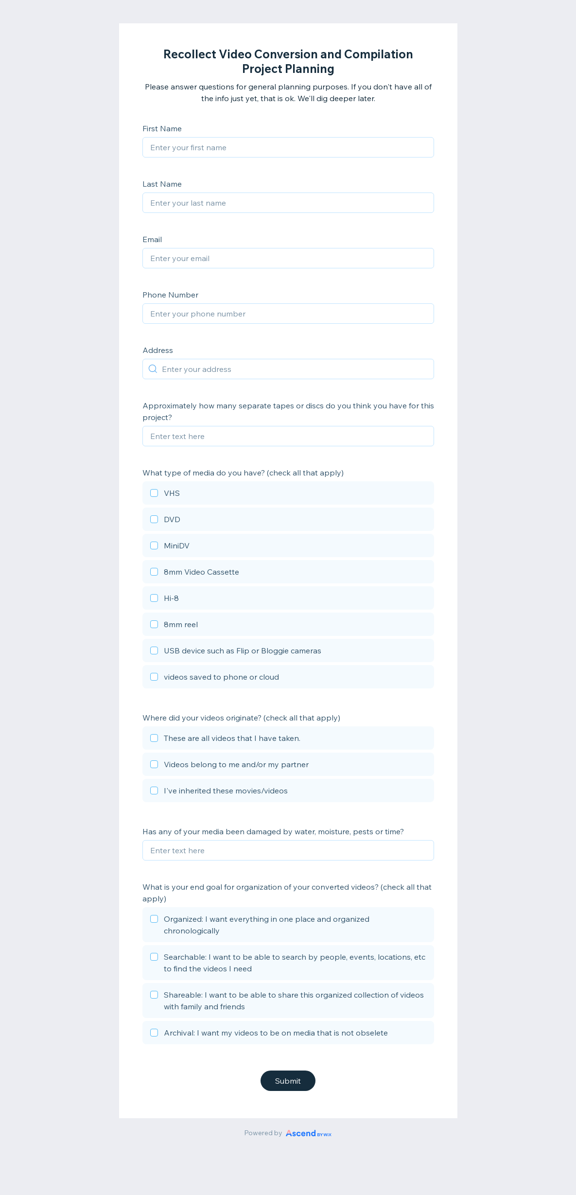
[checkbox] (288, 494)
